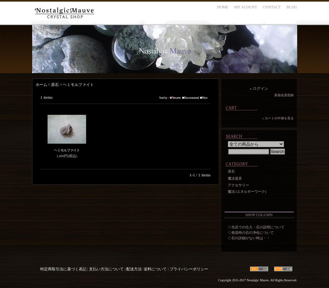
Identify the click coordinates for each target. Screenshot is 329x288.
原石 (55, 84)
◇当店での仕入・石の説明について (256, 227)
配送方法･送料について (146, 269)
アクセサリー (238, 185)
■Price (203, 97)
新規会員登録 (284, 95)
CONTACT (272, 7)
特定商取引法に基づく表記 (63, 269)
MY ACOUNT (245, 7)
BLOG (292, 7)
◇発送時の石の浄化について (251, 232)
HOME (222, 7)
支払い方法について (106, 269)
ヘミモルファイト (78, 84)
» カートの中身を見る (278, 118)
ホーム (41, 84)
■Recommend (190, 97)
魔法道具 (235, 178)
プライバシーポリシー (189, 269)
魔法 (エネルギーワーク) (247, 191)
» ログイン (259, 88)
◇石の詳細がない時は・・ (249, 238)
